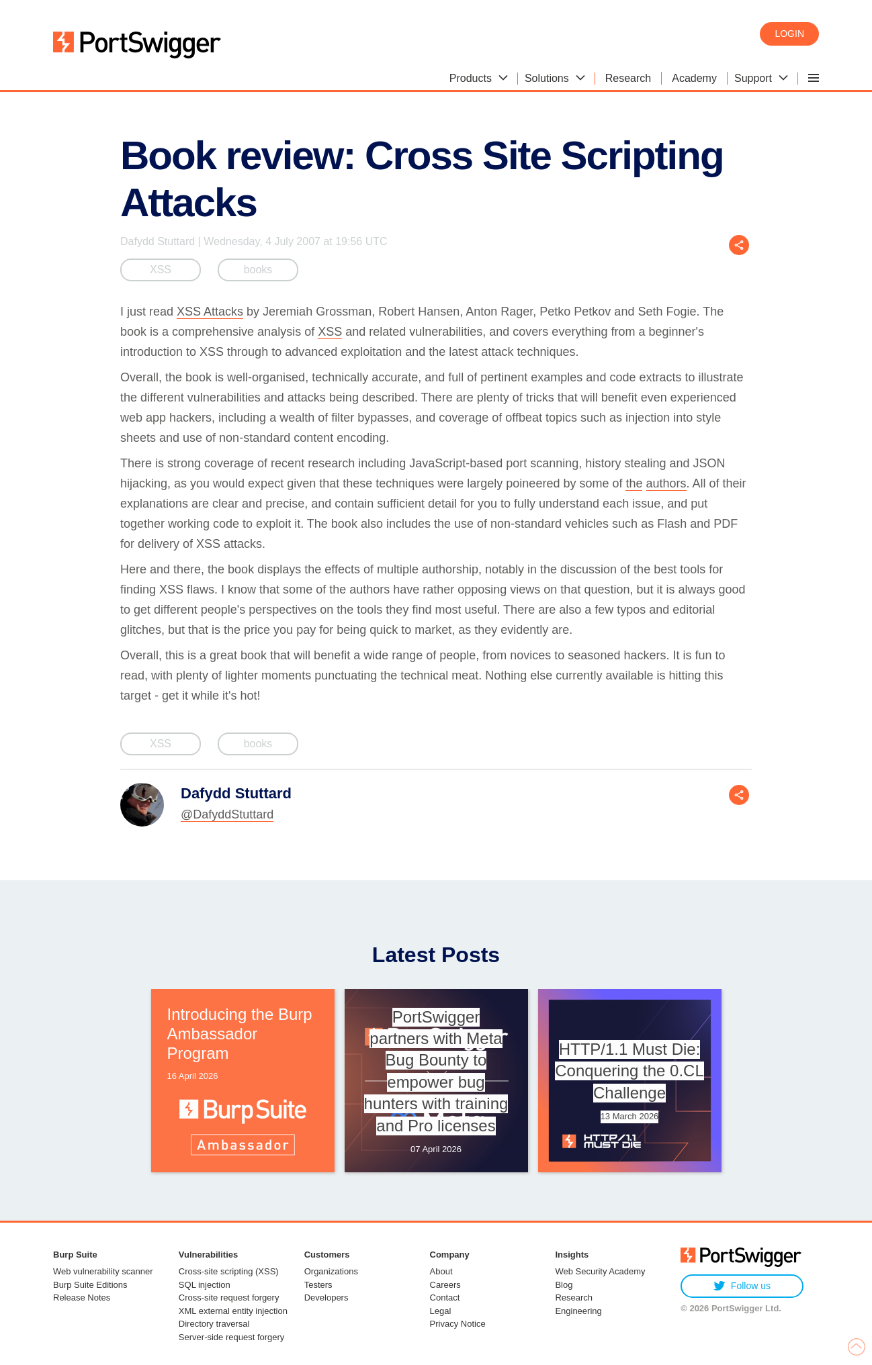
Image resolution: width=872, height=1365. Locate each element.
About (441, 1271)
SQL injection (204, 1285)
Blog (563, 1285)
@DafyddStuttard (227, 814)
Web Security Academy (600, 1271)
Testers (318, 1285)
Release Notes (81, 1297)
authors (666, 483)
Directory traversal (214, 1324)
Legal (440, 1311)
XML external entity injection (233, 1311)
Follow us (742, 1286)
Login (789, 33)
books (258, 269)
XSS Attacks (210, 311)
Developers (326, 1297)
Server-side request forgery (232, 1337)
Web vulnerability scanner (103, 1271)
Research (574, 1297)
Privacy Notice (458, 1324)
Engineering (578, 1311)
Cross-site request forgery (229, 1297)
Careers (445, 1285)
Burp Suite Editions (90, 1285)
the (633, 483)
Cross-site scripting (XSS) (229, 1271)
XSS (160, 269)
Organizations (331, 1271)
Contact (445, 1297)
